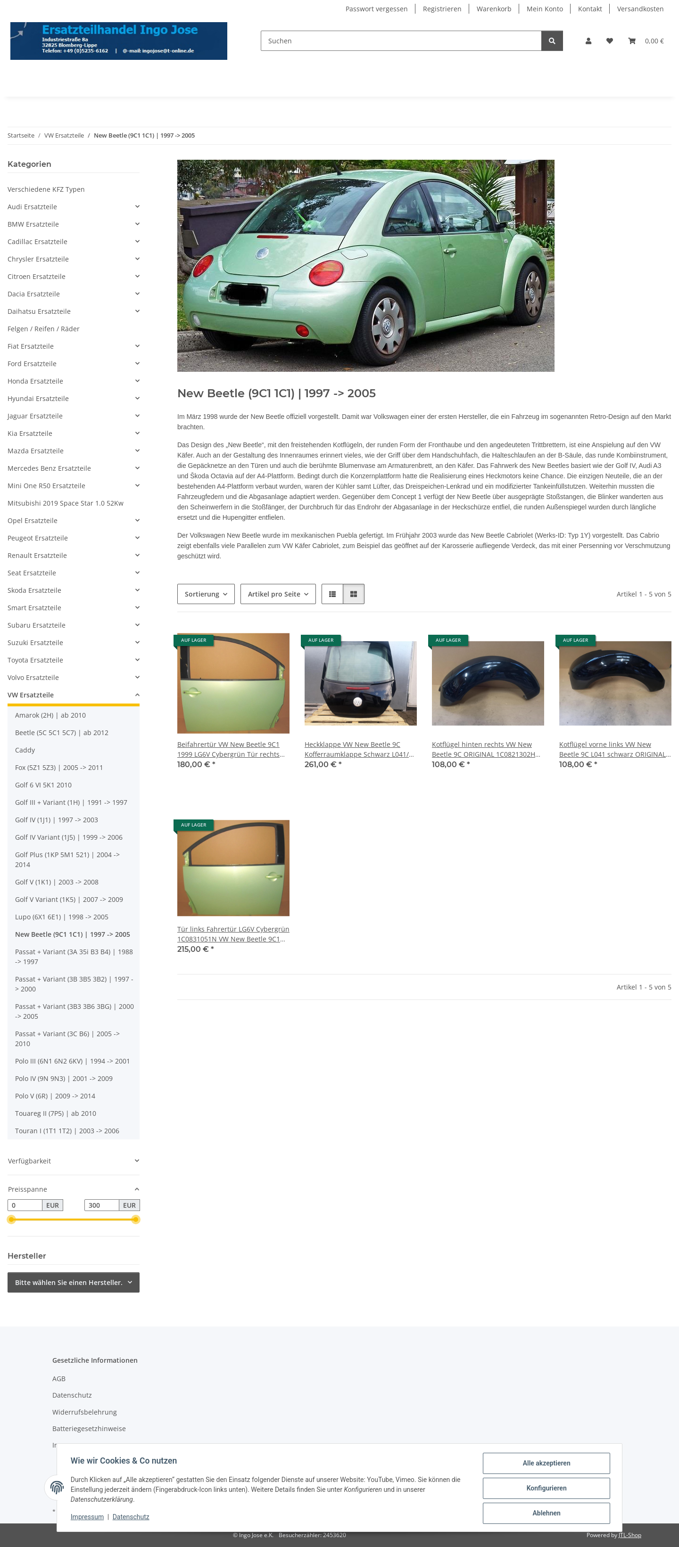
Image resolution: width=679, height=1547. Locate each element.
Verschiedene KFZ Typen (46, 189)
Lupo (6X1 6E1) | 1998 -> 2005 (61, 916)
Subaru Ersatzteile (37, 625)
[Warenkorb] (646, 41)
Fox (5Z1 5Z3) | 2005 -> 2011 (59, 767)
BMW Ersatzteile (33, 224)
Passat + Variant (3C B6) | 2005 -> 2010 (67, 1038)
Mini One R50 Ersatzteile (46, 485)
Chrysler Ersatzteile (38, 258)
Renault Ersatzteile (37, 555)
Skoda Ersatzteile (34, 590)
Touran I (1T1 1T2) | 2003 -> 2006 (67, 1130)
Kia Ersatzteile (30, 433)
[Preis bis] (101, 1205)
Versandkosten (640, 8)
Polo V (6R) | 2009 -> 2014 (55, 1095)
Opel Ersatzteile (33, 520)
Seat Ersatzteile (32, 572)
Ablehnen (545, 1513)
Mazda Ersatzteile (36, 450)
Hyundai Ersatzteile (38, 398)
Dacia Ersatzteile (34, 293)
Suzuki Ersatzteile (35, 642)
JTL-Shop (630, 1535)
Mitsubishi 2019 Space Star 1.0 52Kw (66, 503)
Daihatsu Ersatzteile (39, 311)
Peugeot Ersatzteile (38, 537)
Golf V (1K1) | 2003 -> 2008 (57, 881)
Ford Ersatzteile (32, 363)
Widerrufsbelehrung (84, 1412)
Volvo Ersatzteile (33, 677)
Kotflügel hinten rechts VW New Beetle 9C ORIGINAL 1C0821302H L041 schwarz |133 (483, 749)
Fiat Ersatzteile (31, 346)
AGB (59, 1378)
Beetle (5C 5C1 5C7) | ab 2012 (61, 732)
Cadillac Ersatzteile (37, 241)
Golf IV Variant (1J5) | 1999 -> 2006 (69, 837)
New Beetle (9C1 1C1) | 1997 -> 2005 (72, 934)
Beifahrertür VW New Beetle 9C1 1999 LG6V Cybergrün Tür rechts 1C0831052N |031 (228, 749)
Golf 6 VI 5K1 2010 (43, 784)
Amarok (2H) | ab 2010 (50, 715)
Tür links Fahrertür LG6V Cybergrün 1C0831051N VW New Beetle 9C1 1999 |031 (233, 934)
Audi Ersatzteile (32, 206)
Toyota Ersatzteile (35, 659)
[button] (588, 41)
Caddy (25, 749)
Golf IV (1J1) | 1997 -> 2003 (56, 819)
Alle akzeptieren (545, 1464)
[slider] (11, 1220)
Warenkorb (494, 8)
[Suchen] (401, 41)
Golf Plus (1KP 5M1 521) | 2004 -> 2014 (67, 859)
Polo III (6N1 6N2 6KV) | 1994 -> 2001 (72, 1060)
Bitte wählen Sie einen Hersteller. (69, 1282)
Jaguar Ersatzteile (35, 415)
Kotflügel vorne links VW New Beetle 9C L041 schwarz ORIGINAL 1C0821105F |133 (612, 749)
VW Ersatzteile (31, 694)
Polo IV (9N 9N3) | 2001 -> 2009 (64, 1078)
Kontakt (590, 8)
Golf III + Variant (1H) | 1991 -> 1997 (71, 802)
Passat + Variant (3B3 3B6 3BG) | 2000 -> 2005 (74, 1011)
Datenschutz (132, 1518)
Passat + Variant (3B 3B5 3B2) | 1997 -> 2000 (74, 983)
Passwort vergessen (377, 8)
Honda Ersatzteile (35, 381)
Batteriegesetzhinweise (89, 1428)
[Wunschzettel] (610, 41)
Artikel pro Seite (274, 593)
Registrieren (442, 8)
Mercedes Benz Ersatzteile (49, 468)
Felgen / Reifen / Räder (44, 328)
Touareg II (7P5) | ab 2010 (55, 1113)
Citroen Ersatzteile (37, 276)
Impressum (88, 1518)
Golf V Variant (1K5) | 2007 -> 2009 (69, 899)
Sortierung (202, 593)
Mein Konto (545, 8)
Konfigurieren (545, 1489)
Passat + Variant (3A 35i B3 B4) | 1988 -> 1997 (74, 956)
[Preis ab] (25, 1205)
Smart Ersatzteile (34, 607)
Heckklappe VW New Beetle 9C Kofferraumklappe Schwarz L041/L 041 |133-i (358, 749)
